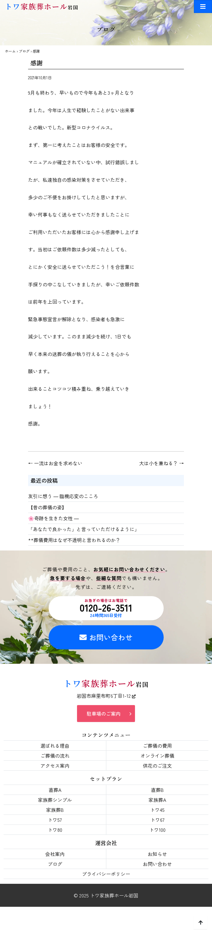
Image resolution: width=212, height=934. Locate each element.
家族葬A (157, 799)
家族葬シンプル (55, 799)
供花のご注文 (157, 765)
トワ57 (55, 819)
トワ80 (55, 829)
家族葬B (55, 809)
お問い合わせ (106, 637)
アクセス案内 (54, 765)
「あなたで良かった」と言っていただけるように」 (83, 529)
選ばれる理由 (54, 745)
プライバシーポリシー (106, 873)
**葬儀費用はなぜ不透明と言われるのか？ (74, 540)
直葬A (55, 789)
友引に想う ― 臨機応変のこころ (63, 496)
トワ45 (157, 809)
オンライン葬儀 (157, 755)
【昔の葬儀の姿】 (47, 507)
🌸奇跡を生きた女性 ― (53, 518)
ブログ (24, 51)
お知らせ (157, 853)
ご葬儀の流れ (54, 755)
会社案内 (55, 853)
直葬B (157, 789)
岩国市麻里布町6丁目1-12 (106, 695)
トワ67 (157, 819)
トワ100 (157, 829)
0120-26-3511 (106, 608)
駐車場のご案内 (103, 713)
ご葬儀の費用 (157, 745)
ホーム (10, 51)
